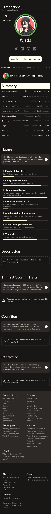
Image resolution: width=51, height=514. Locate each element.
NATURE (16, 67)
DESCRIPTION (28, 67)
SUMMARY (5, 67)
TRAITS (40, 67)
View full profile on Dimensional (25, 59)
